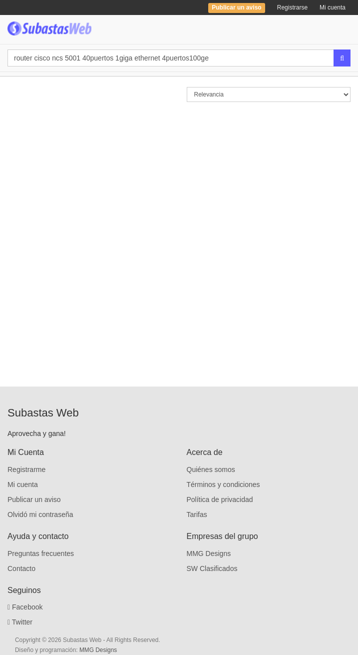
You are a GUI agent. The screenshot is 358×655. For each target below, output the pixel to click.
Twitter (19, 622)
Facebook (25, 607)
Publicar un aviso (34, 500)
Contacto (21, 568)
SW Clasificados (212, 568)
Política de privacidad (220, 500)
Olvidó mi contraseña (40, 514)
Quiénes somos (211, 470)
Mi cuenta (333, 7)
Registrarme (26, 470)
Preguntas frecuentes (40, 554)
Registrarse (292, 7)
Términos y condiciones (223, 484)
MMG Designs (209, 554)
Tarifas (197, 514)
